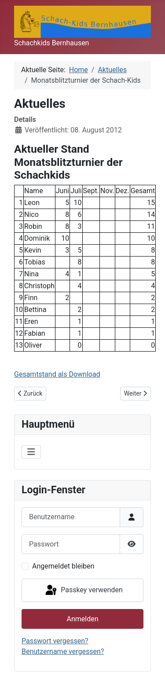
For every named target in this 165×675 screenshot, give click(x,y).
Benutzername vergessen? (63, 651)
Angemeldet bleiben (63, 566)
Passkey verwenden (83, 590)
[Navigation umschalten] (31, 452)
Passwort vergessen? (55, 641)
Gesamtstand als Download (57, 374)
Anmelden (82, 619)
